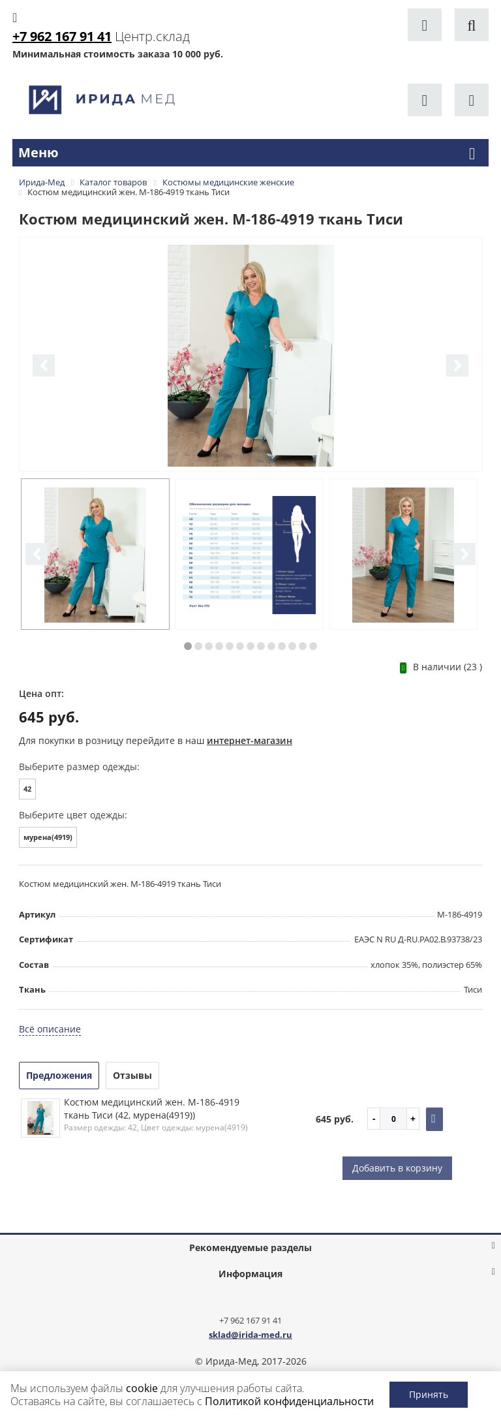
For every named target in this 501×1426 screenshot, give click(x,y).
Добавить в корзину (397, 1168)
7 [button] (250, 646)
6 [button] (240, 646)
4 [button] (219, 646)
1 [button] (188, 646)
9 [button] (271, 646)
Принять (428, 1394)
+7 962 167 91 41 (250, 1320)
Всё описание (50, 1029)
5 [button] (230, 646)
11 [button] (292, 646)
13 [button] (313, 646)
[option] (250, 355)
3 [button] (209, 646)
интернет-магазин (249, 740)
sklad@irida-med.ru (250, 1335)
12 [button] (303, 646)
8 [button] (261, 646)
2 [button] (198, 646)
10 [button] (282, 646)
